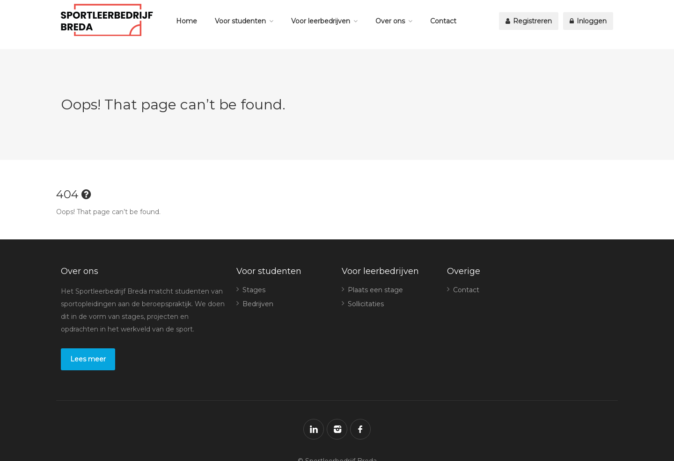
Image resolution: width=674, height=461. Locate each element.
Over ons (390, 21)
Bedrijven (257, 304)
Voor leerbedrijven (320, 21)
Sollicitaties (366, 304)
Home (186, 21)
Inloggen (588, 21)
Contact (443, 21)
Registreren (529, 21)
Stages (253, 290)
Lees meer (88, 359)
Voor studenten (240, 21)
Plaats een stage (375, 290)
